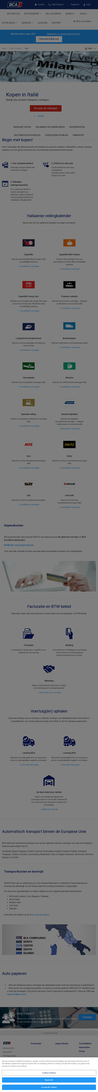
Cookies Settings (49, 1073)
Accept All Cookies (49, 1087)
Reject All (49, 1080)
